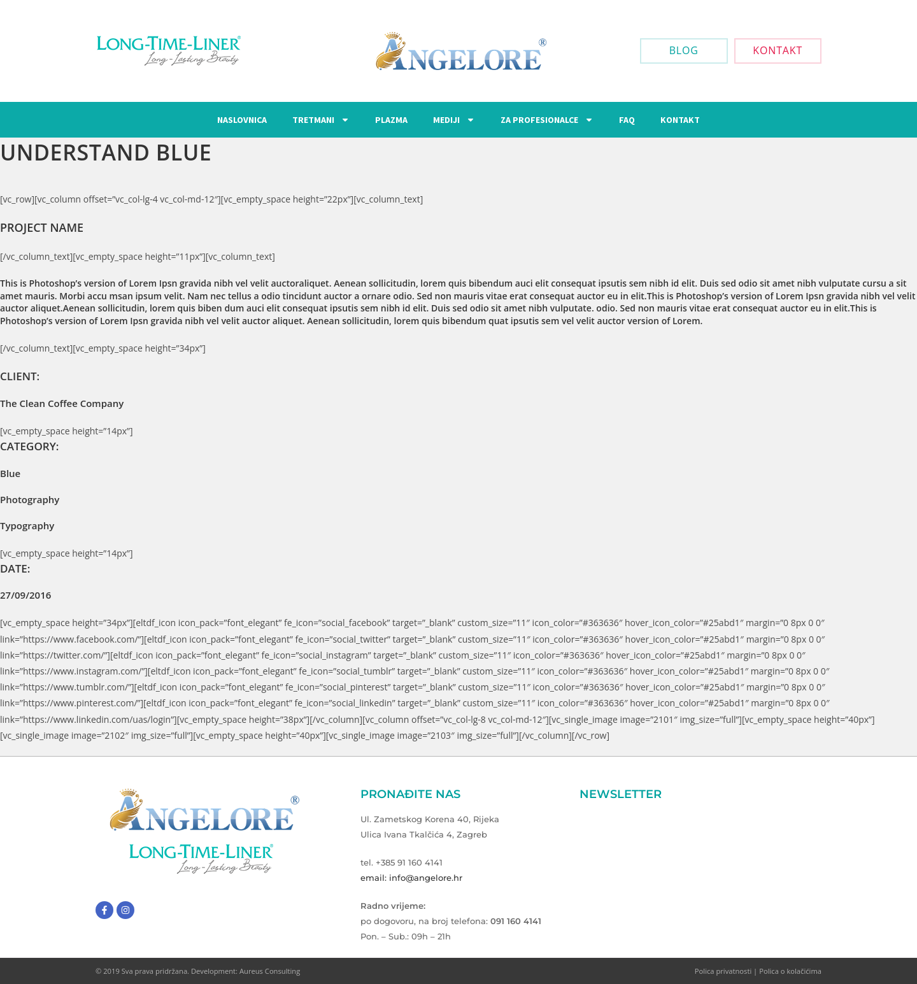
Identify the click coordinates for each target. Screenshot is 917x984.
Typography (27, 525)
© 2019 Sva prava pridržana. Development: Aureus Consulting (198, 971)
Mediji (454, 120)
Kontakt (680, 119)
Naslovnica (242, 119)
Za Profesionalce (547, 120)
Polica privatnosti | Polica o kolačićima (758, 971)
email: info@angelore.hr (411, 878)
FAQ (627, 119)
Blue (10, 473)
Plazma (391, 119)
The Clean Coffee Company (62, 403)
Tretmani (321, 120)
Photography (29, 499)
